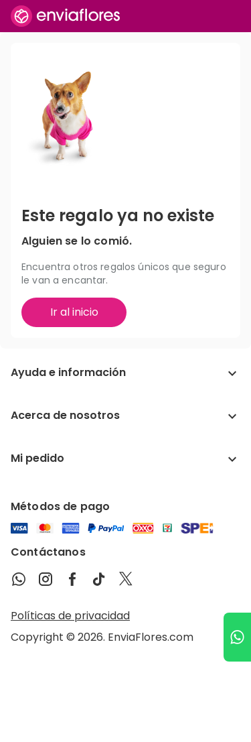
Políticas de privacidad (70, 615)
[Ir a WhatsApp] (237, 637)
